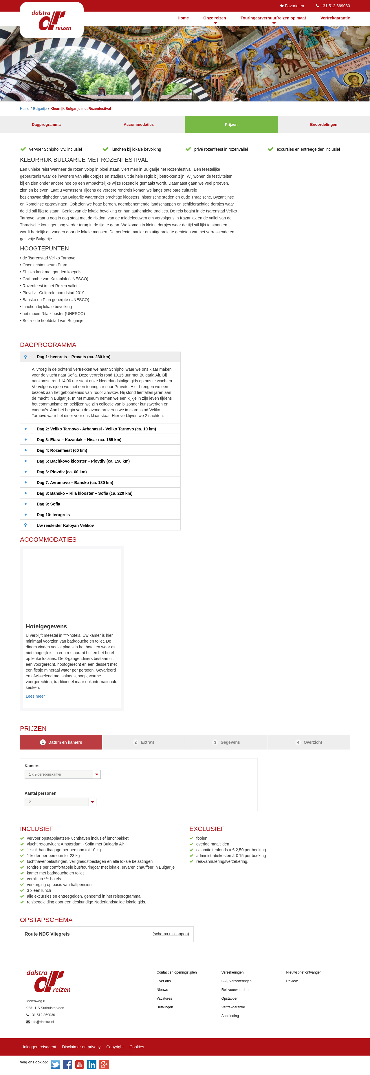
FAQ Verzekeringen (236, 981)
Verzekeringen (232, 972)
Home (183, 18)
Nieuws (162, 990)
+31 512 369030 (335, 6)
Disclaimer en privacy (81, 1047)
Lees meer (35, 696)
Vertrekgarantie (335, 18)
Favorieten (294, 6)
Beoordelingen (323, 124)
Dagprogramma (46, 124)
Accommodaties (138, 124)
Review (292, 981)
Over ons (164, 981)
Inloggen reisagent (39, 1047)
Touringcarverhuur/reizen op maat (273, 18)
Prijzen (231, 124)
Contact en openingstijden (177, 972)
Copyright (115, 1047)
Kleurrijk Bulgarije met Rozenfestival (80, 109)
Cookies (136, 1047)
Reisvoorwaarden (234, 990)
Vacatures (164, 998)
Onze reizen (214, 18)
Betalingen (165, 1007)
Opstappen (230, 998)
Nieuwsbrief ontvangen (304, 972)
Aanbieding (230, 1016)
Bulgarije (40, 109)
